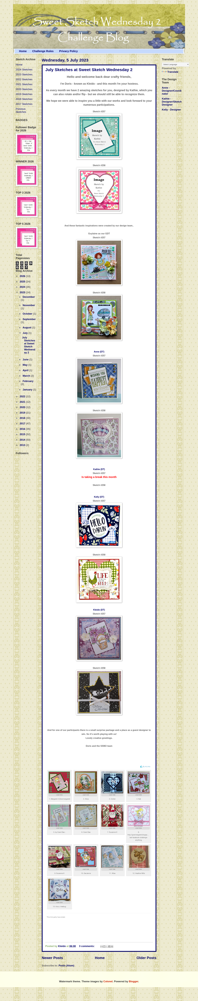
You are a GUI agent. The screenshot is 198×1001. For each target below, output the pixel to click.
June (26, 359)
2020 (23, 407)
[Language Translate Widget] (175, 64)
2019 (23, 412)
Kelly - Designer (171, 109)
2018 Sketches (24, 99)
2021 (23, 401)
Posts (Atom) (66, 965)
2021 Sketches (24, 84)
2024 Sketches (24, 69)
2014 (23, 439)
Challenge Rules (43, 51)
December (29, 296)
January (28, 389)
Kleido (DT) (99, 610)
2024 (23, 286)
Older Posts (146, 958)
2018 (23, 418)
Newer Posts (52, 958)
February (28, 381)
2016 (23, 428)
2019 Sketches (24, 94)
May (25, 364)
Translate (170, 71)
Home (23, 51)
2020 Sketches (24, 89)
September (29, 319)
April (26, 370)
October (28, 313)
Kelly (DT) (99, 497)
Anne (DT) (99, 352)
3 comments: (87, 946)
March (27, 375)
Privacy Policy (68, 51)
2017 (23, 423)
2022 (23, 396)
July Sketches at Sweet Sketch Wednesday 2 (88, 69)
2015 (23, 434)
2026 (23, 276)
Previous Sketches (21, 110)
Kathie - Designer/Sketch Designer (172, 101)
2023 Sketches (24, 74)
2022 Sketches (24, 79)
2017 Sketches (24, 104)
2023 (23, 292)
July (25, 333)
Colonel (108, 981)
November (29, 305)
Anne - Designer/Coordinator (171, 90)
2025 (23, 281)
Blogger (133, 981)
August (27, 327)
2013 (23, 445)
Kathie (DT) (99, 469)
